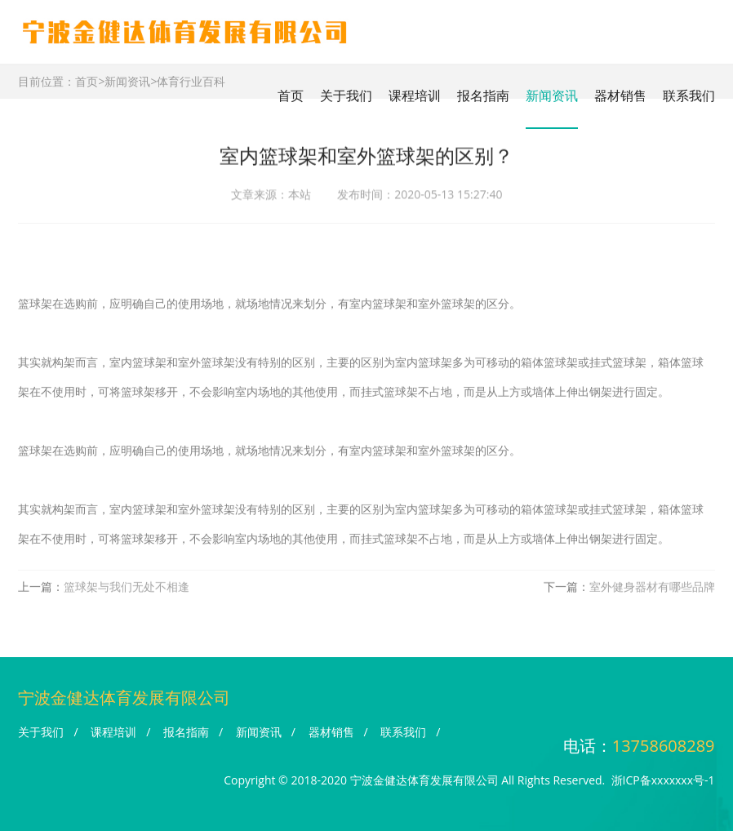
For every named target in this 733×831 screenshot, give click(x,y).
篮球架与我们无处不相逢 (126, 590)
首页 (291, 95)
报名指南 (483, 95)
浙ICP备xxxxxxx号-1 (663, 780)
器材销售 (620, 95)
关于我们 (346, 95)
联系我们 (689, 95)
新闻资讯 (552, 95)
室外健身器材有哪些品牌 (652, 590)
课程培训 (415, 95)
